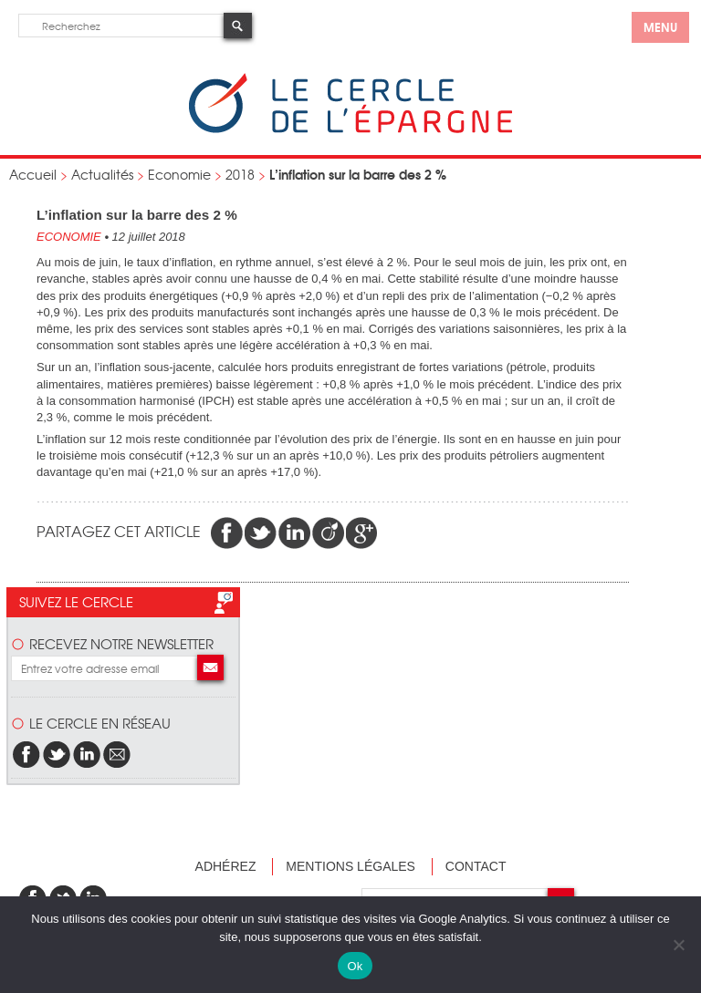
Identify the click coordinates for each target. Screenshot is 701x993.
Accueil (33, 174)
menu (660, 26)
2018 (240, 174)
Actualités (102, 174)
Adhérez (225, 866)
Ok (354, 966)
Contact (476, 866)
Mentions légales (350, 866)
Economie (179, 174)
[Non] (678, 945)
